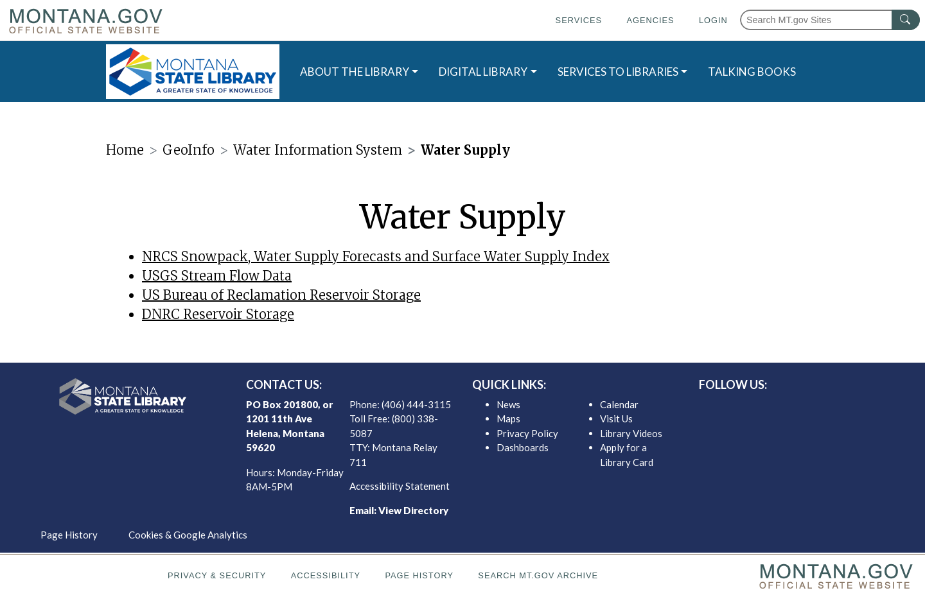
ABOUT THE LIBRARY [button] (354, 71)
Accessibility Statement (399, 486)
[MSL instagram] (812, 407)
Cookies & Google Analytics (187, 534)
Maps (508, 418)
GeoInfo (189, 150)
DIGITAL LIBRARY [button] (483, 71)
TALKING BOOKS (752, 71)
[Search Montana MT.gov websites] (830, 20)
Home (125, 150)
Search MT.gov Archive (538, 575)
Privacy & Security (217, 575)
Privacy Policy (527, 433)
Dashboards (523, 447)
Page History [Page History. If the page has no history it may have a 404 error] (419, 575)
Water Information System (317, 150)
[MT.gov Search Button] (906, 20)
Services (579, 20)
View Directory (413, 510)
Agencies (650, 20)
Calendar (619, 404)
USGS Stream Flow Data (217, 276)
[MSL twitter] (792, 407)
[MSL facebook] (771, 407)
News (508, 404)
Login (713, 20)
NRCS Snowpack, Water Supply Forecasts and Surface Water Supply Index (376, 256)
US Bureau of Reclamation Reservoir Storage (281, 295)
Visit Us (616, 418)
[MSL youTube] (833, 407)
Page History (69, 534)
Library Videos (631, 433)
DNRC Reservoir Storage (218, 314)
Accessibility (325, 575)
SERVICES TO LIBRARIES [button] (618, 71)
